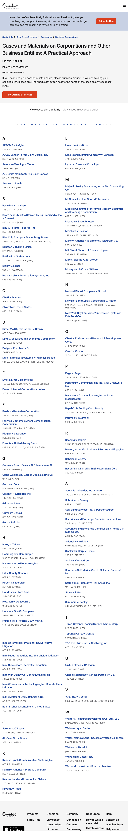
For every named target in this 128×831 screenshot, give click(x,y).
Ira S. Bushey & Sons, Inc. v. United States (26, 706)
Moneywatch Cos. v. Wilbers (81, 269)
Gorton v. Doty (10, 484)
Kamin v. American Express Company (24, 769)
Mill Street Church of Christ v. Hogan (86, 250)
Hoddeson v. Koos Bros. (16, 592)
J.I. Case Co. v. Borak (14, 738)
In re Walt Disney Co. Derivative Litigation (26, 674)
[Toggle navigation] (124, 6)
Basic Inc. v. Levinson (14, 205)
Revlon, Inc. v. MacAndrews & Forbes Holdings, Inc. (94, 449)
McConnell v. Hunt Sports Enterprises (87, 199)
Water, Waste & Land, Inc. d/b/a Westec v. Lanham (94, 737)
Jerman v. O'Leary (13, 728)
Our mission (73, 819)
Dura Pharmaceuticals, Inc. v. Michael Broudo (28, 357)
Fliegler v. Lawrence (14, 433)
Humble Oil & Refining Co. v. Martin (22, 620)
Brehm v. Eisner (11, 265)
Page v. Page (72, 373)
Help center (113, 829)
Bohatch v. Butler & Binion (17, 246)
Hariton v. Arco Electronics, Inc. (20, 563)
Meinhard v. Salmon (76, 231)
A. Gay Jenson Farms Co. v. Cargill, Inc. (25, 154)
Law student (54, 824)
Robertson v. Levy (75, 458)
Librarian (52, 829)
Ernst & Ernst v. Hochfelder (17, 379)
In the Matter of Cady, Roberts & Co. (23, 696)
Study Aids (7, 37)
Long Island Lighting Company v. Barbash (89, 154)
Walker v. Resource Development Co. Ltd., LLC (92, 718)
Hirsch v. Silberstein (13, 582)
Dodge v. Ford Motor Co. (16, 348)
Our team (72, 824)
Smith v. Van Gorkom (77, 560)
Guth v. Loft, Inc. (11, 522)
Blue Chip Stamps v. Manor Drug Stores (25, 237)
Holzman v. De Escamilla (16, 601)
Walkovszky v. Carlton (78, 728)
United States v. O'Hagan (80, 665)
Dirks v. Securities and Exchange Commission (28, 338)
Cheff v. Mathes (11, 297)
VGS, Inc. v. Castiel (76, 696)
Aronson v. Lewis (12, 183)
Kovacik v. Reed (11, 788)
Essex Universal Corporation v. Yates (23, 389)
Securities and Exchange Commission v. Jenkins (93, 519)
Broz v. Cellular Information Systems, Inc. (26, 275)
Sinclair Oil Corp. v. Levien (80, 551)
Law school (53, 819)
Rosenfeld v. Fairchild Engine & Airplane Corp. (91, 468)
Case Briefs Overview (26, 37)
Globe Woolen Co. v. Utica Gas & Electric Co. (27, 474)
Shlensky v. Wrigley (76, 541)
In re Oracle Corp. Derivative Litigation (24, 665)
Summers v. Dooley (76, 602)
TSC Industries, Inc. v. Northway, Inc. (86, 643)
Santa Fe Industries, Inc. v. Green (84, 490)
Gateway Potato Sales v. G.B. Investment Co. (28, 465)
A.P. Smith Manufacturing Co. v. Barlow (25, 173)
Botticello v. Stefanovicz (16, 256)
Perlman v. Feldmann (77, 417)
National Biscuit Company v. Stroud (85, 291)
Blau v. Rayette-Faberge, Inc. (19, 227)
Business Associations (66, 37)
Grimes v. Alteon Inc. (14, 503)
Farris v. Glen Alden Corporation (20, 411)
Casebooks (46, 37)
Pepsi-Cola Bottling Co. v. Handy (84, 408)
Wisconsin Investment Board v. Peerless (88, 766)
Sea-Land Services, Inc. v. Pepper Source (89, 509)
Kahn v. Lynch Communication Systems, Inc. (28, 760)
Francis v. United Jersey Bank (19, 443)
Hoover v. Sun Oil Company (18, 611)
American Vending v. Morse (18, 164)
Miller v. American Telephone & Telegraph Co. (91, 240)
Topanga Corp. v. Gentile (79, 633)
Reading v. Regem (75, 439)
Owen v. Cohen (74, 351)
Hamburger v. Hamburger (17, 554)
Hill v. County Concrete (15, 573)
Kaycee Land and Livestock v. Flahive (24, 779)
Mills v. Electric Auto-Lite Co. (81, 259)
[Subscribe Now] (106, 21)
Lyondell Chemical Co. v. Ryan (82, 164)
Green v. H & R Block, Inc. (16, 493)
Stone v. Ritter (73, 592)
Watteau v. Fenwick (76, 747)
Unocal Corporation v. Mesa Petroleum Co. (90, 674)
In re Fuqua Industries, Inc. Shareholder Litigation (30, 655)
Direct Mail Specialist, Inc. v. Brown (22, 329)
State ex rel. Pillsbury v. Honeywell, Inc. (87, 582)
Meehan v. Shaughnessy (79, 221)
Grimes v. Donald (12, 512)
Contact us (112, 819)
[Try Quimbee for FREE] (19, 94)
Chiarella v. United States (16, 307)
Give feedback (114, 824)
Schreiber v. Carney (76, 500)
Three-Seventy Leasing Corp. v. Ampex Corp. (91, 624)
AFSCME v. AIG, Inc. (14, 145)
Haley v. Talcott (11, 544)
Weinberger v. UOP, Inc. (79, 756)
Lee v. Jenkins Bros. (76, 145)
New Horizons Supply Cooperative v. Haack (90, 300)
